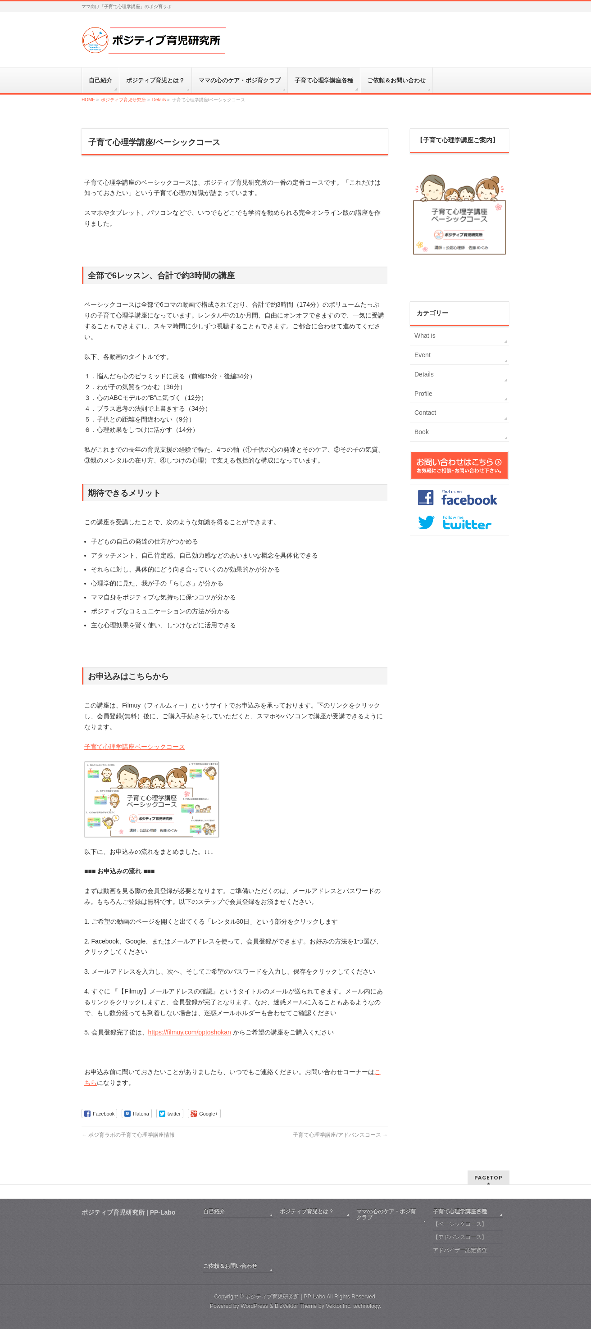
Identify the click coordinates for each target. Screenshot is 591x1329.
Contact (425, 412)
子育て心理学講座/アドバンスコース (340, 1135)
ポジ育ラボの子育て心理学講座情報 (128, 1135)
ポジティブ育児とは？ (307, 1211)
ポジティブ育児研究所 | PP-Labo (285, 1296)
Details (424, 374)
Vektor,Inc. (339, 1306)
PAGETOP (488, 1177)
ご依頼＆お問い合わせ (230, 1266)
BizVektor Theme (296, 1306)
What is (425, 335)
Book (421, 431)
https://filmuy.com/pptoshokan (189, 1032)
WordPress (254, 1306)
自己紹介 (214, 1211)
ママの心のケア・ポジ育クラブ (386, 1214)
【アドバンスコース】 (460, 1237)
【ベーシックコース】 (460, 1224)
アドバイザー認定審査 (460, 1250)
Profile (423, 393)
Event (422, 354)
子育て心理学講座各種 (460, 1211)
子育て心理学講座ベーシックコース (134, 746)
